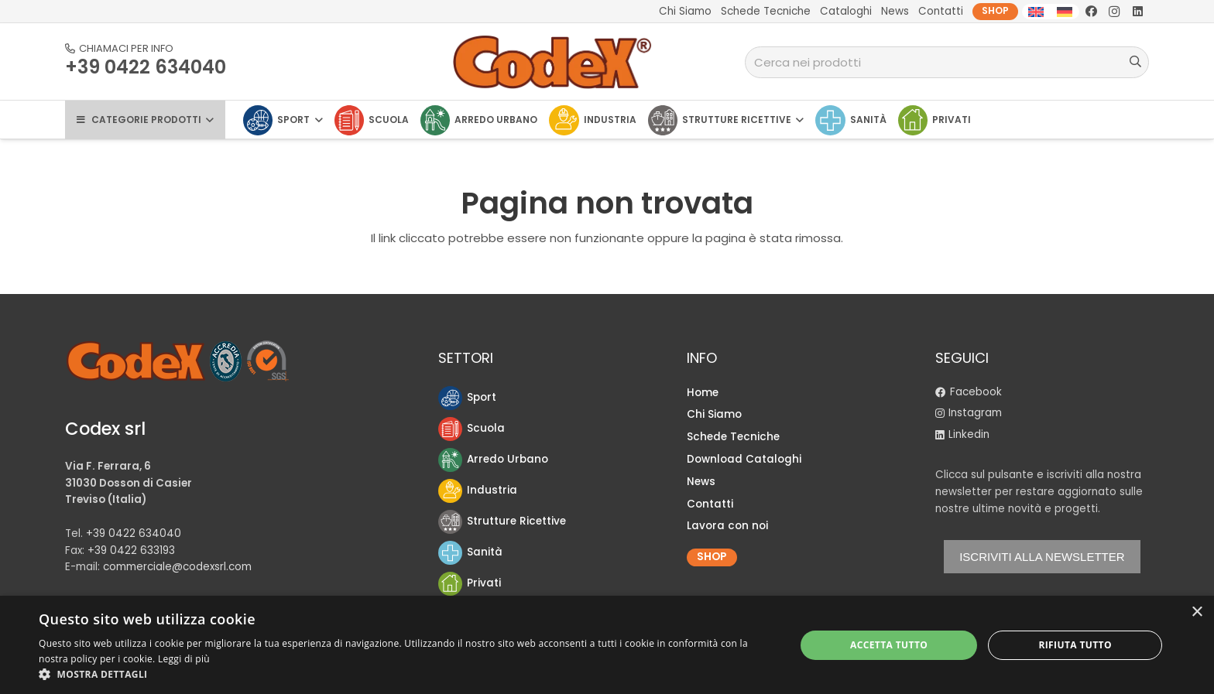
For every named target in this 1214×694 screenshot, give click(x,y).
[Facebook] (1091, 11)
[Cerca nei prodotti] (947, 62)
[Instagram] (1114, 11)
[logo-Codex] (553, 62)
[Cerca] (1135, 62)
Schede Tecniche (733, 436)
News (701, 481)
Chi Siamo (714, 414)
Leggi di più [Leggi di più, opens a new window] (184, 658)
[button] (406, 674)
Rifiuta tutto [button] (1075, 644)
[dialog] (607, 645)
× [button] (1196, 612)
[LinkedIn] (1137, 11)
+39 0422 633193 (131, 550)
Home (702, 392)
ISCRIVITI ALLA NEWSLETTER (1041, 556)
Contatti (710, 504)
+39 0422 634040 (133, 533)
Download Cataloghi (744, 459)
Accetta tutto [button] (889, 644)
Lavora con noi (727, 525)
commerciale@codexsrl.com (177, 566)
